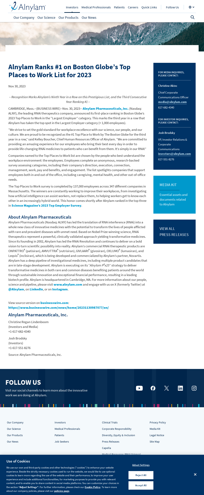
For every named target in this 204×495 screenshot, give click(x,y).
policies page (61, 491)
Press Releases (110, 441)
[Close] (195, 474)
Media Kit (155, 429)
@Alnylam (16, 289)
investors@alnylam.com (174, 154)
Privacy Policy (158, 422)
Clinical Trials (110, 422)
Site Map (155, 441)
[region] (102, 475)
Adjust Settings (141, 465)
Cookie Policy (92, 487)
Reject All (140, 475)
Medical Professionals (67, 429)
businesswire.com (54, 303)
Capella (106, 448)
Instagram (60, 289)
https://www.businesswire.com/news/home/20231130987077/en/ (58, 307)
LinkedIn (36, 289)
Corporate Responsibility (116, 429)
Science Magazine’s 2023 (46, 205)
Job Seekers (62, 441)
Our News (12, 441)
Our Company (15, 422)
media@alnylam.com (172, 102)
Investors (60, 422)
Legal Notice (157, 435)
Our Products (15, 435)
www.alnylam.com (68, 284)
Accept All (141, 485)
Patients (59, 435)
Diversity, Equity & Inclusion (118, 435)
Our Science (14, 429)
